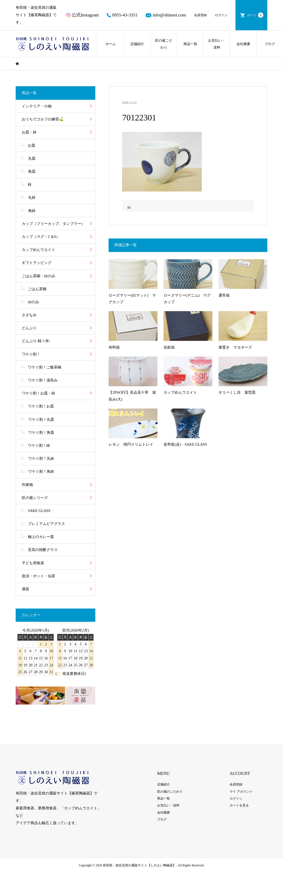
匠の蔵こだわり (163, 43)
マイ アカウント (241, 791)
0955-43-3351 (122, 15)
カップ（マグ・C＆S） (41, 237)
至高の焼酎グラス (43, 550)
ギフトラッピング (37, 263)
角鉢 (32, 211)
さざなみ (29, 315)
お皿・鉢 (29, 132)
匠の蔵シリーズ (35, 498)
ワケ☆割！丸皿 (41, 420)
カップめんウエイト (38, 250)
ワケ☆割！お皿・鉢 (38, 393)
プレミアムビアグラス (46, 524)
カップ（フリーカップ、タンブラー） (53, 224)
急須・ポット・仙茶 (38, 576)
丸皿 (32, 158)
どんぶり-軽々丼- (36, 341)
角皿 (32, 171)
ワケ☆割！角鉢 (41, 472)
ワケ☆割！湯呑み (43, 380)
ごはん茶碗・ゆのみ (38, 276)
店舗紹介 (137, 44)
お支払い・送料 (216, 43)
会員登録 (200, 15)
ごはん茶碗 (37, 289)
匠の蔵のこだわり (170, 791)
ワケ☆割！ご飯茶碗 (44, 367)
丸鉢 (32, 197)
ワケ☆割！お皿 (41, 406)
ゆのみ (33, 302)
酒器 (25, 589)
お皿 (31, 145)
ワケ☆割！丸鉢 (41, 459)
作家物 (27, 485)
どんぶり (29, 328)
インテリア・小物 (37, 106)
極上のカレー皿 (41, 537)
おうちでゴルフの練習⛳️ (42, 119)
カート (255, 15)
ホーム (110, 44)
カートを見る (239, 805)
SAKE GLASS (39, 511)
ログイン (221, 15)
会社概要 (243, 44)
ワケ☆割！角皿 (41, 433)
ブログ (162, 819)
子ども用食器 (33, 563)
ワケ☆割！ (31, 354)
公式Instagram (82, 15)
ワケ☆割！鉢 (39, 446)
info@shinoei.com (166, 15)
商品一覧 (190, 44)
